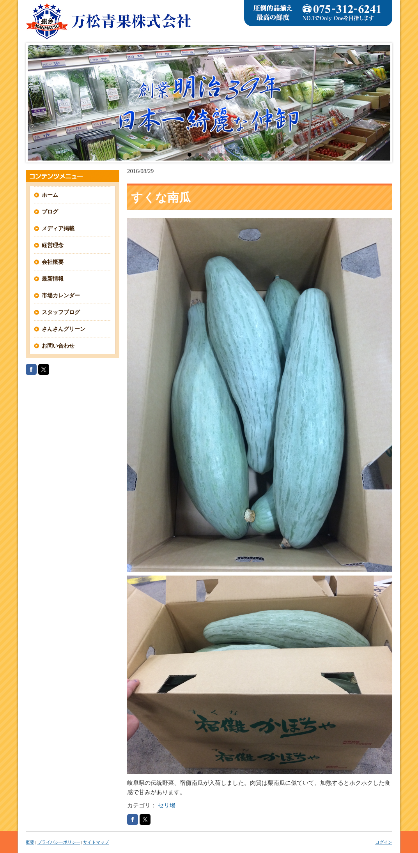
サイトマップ (96, 842)
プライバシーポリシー (58, 842)
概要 (30, 842)
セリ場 (166, 805)
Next (380, 103)
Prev (38, 103)
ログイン (383, 842)
